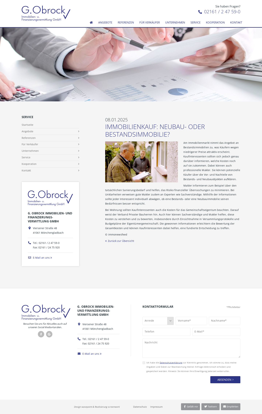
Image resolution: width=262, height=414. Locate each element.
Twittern (210, 406)
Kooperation (215, 22)
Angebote (105, 22)
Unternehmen (175, 22)
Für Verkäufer (149, 22)
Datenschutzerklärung (171, 362)
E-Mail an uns (39, 257)
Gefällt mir (190, 406)
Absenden (224, 379)
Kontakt (236, 22)
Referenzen (126, 22)
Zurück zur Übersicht (121, 241)
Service (195, 22)
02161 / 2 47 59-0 (219, 11)
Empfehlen (230, 406)
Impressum (156, 406)
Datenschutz (140, 406)
